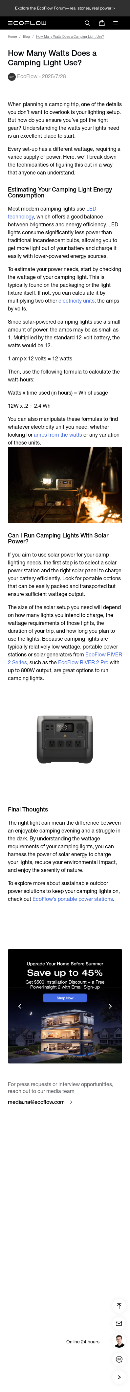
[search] (87, 23)
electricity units (76, 301)
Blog (26, 36)
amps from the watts (58, 435)
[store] (102, 23)
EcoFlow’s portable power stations (72, 899)
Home (12, 36)
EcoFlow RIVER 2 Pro (83, 662)
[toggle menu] (115, 23)
